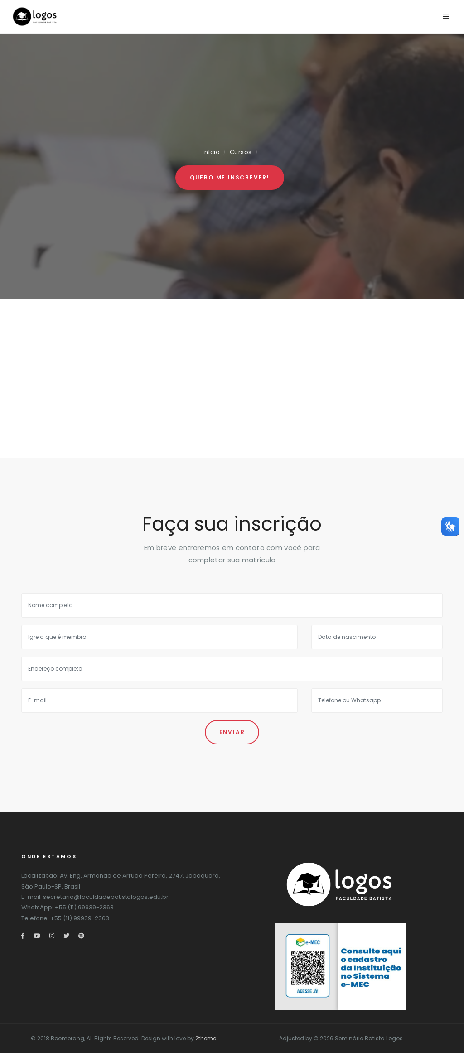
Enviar (232, 732)
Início (211, 152)
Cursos (241, 152)
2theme (205, 1038)
